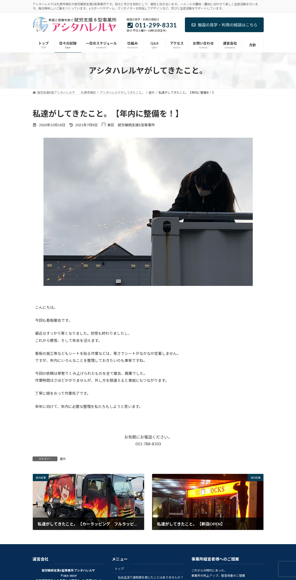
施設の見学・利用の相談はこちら (224, 24)
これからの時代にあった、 (209, 570)
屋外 (63, 459)
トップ (119, 568)
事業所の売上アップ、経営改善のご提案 (218, 575)
